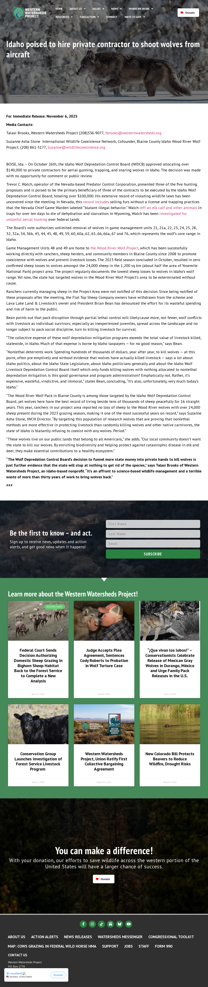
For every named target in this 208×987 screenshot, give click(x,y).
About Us (78, 9)
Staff (144, 946)
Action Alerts (44, 936)
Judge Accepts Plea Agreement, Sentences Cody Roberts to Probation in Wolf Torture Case (104, 657)
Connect (111, 17)
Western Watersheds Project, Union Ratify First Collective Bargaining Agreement (104, 761)
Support (110, 946)
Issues (98, 9)
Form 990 (163, 946)
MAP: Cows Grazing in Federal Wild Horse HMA (52, 946)
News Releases (78, 936)
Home (59, 8)
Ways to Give (135, 17)
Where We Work (141, 9)
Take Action (89, 17)
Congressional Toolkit (171, 936)
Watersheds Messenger (120, 936)
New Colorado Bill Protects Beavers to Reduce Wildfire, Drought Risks (170, 759)
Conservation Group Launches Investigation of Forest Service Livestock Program (38, 761)
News (116, 9)
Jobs (128, 946)
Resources (64, 17)
